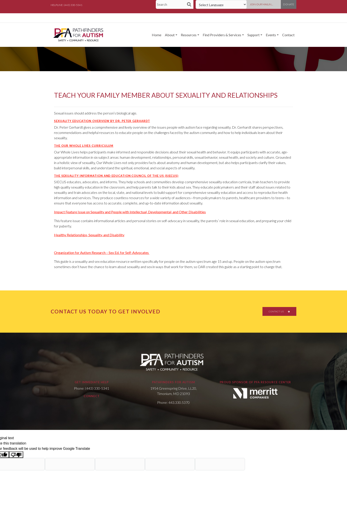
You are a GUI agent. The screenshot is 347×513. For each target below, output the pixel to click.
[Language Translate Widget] (221, 4)
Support (253, 35)
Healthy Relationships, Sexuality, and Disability (89, 235)
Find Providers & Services (222, 35)
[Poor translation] (16, 454)
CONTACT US (279, 311)
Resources (189, 35)
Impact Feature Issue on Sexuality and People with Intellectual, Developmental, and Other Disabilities (130, 212)
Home (156, 35)
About (170, 35)
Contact (288, 35)
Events (271, 35)
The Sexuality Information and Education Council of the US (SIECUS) (116, 175)
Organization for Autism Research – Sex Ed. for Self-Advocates (101, 252)
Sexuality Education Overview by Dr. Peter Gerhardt (102, 121)
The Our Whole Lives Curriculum (83, 145)
